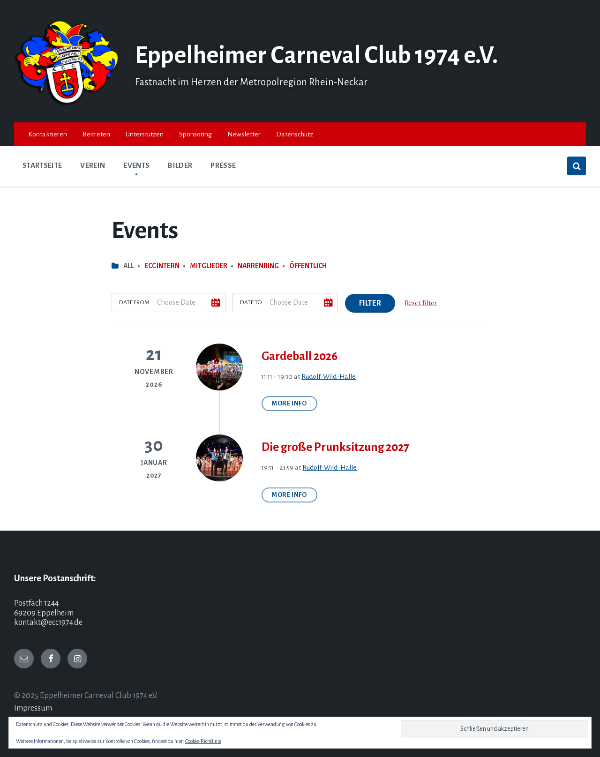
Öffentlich (308, 266)
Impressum (33, 708)
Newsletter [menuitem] (244, 134)
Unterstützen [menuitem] (145, 134)
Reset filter (421, 303)
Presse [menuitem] (223, 165)
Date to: (251, 302)
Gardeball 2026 (300, 356)
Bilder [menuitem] (180, 165)
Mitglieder (208, 266)
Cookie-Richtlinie (203, 741)
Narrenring (258, 266)
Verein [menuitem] (92, 165)
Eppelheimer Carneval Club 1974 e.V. (316, 55)
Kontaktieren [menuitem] (47, 134)
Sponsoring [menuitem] (195, 134)
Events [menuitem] (136, 165)
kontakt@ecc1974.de (48, 622)
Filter (370, 303)
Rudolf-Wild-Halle (328, 376)
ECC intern (162, 266)
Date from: (135, 302)
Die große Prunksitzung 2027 (335, 447)
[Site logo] (67, 103)
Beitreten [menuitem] (96, 134)
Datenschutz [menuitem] (294, 134)
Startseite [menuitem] (42, 165)
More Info (289, 403)
